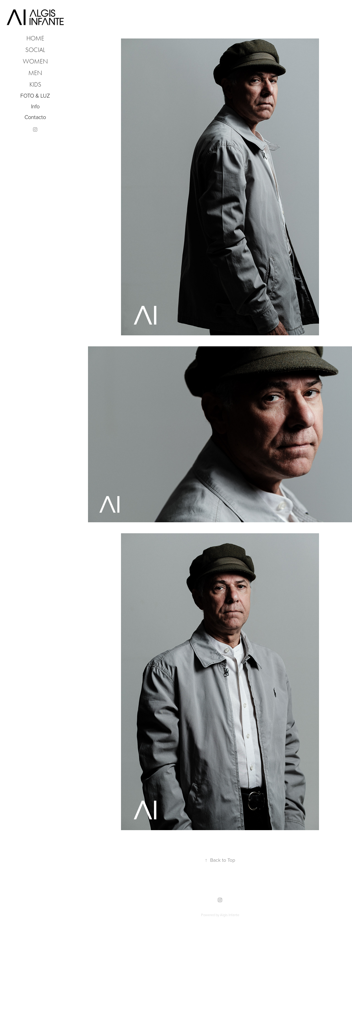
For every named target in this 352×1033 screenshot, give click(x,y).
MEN (35, 73)
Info (35, 106)
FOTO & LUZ (35, 95)
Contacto (35, 117)
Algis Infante (229, 914)
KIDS (35, 84)
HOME (35, 38)
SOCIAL (35, 50)
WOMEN (35, 61)
